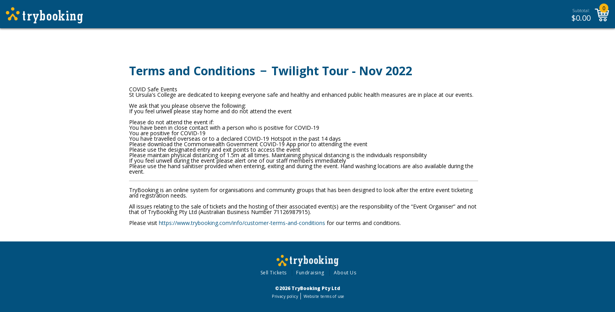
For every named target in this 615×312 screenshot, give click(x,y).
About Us (345, 272)
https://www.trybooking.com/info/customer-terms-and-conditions (242, 223)
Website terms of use (324, 296)
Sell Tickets (273, 272)
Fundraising (310, 272)
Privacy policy (285, 296)
